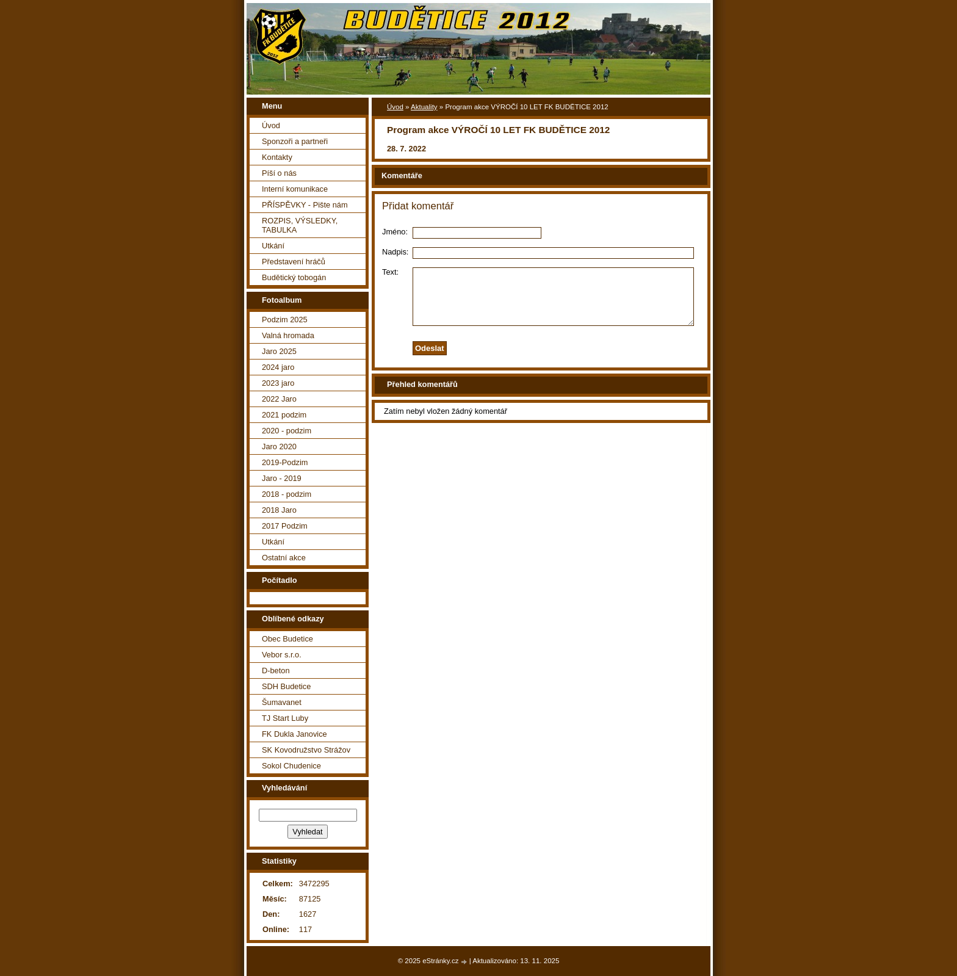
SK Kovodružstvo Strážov (306, 749)
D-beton (276, 670)
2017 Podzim (285, 525)
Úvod (395, 106)
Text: (390, 272)
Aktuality (424, 106)
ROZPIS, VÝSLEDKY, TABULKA (300, 225)
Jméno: (395, 231)
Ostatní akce (284, 557)
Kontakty (277, 157)
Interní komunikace (295, 188)
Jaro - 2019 (282, 478)
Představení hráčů (293, 261)
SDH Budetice (286, 686)
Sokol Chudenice (291, 765)
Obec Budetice (287, 638)
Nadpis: (395, 251)
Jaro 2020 (279, 446)
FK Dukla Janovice (294, 734)
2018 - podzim (286, 494)
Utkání (273, 245)
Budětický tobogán (294, 277)
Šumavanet (282, 702)
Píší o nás (279, 173)
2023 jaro (278, 383)
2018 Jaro (279, 510)
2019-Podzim (285, 462)
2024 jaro (278, 367)
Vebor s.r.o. (282, 654)
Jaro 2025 (279, 351)
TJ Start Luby (285, 718)
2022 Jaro (279, 398)
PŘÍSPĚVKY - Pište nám (305, 204)
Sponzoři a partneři (295, 141)
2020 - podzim (286, 430)
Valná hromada (288, 335)
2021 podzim (284, 414)
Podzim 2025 (285, 319)
